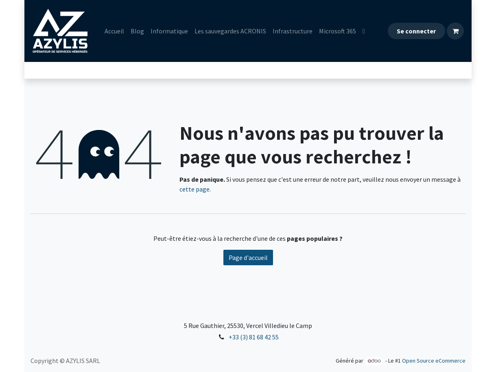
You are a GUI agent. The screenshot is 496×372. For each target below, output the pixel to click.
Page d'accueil (248, 257)
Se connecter (416, 31)
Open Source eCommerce (433, 360)
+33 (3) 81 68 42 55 (254, 337)
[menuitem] (114, 31)
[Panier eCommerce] (455, 31)
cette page (194, 189)
